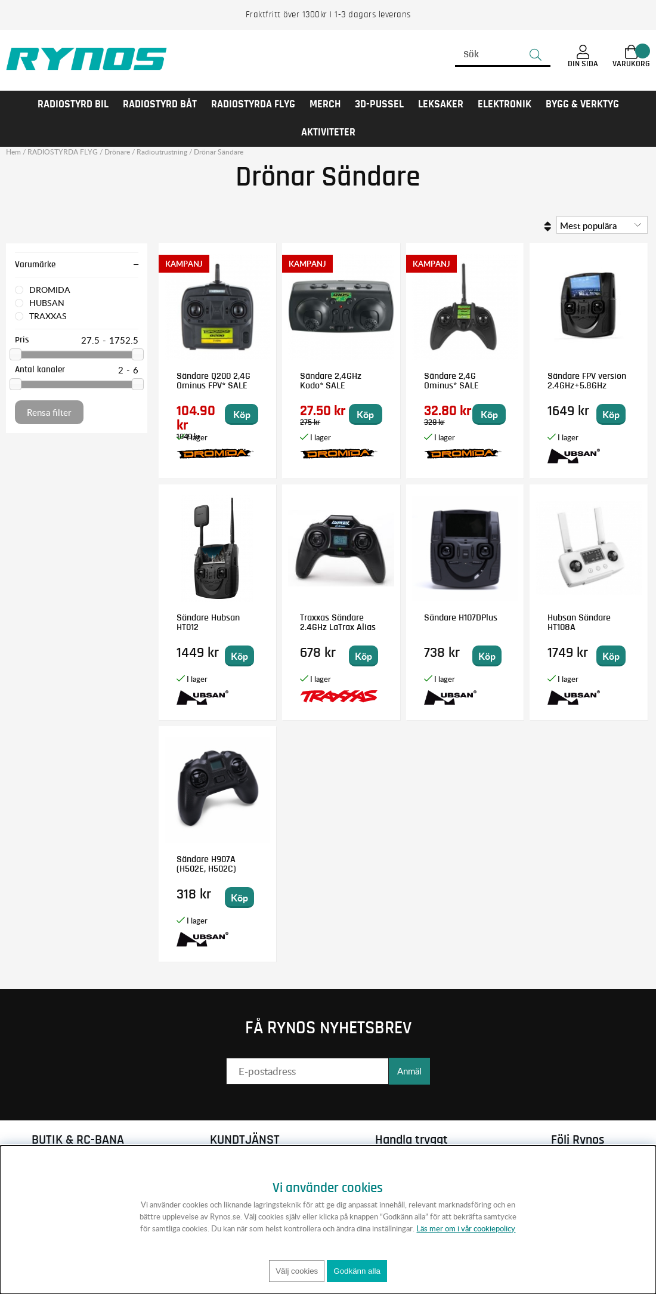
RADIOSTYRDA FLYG (253, 104)
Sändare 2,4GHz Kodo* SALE (330, 380)
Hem (13, 152)
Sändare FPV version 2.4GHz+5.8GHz (586, 380)
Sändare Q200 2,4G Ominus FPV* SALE (213, 380)
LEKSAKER (440, 104)
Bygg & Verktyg (582, 104)
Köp (241, 414)
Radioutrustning (162, 152)
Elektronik (504, 104)
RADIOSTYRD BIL (73, 104)
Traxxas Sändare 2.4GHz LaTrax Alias (338, 622)
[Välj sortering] (602, 225)
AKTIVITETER (328, 132)
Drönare (117, 152)
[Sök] (502, 55)
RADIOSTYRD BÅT (160, 104)
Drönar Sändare (218, 152)
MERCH (325, 104)
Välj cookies (297, 1271)
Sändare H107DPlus (460, 617)
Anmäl (409, 1071)
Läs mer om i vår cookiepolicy (465, 1228)
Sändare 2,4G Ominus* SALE (451, 380)
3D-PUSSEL (379, 104)
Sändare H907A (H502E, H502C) (206, 863)
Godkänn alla (356, 1271)
